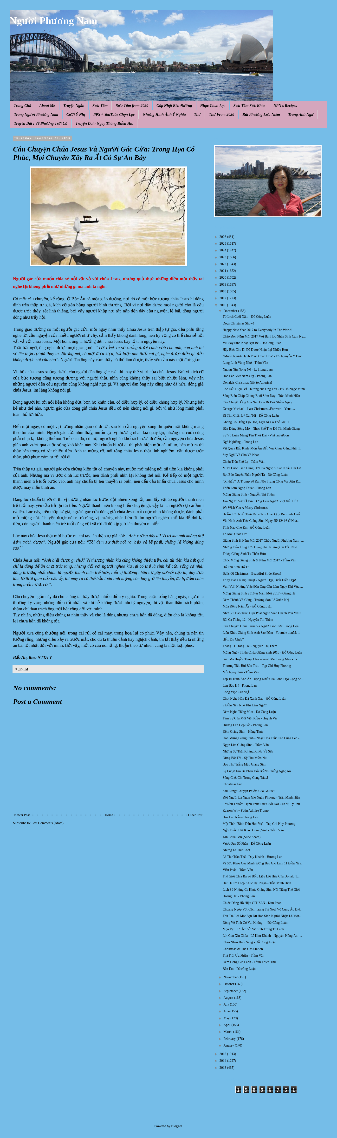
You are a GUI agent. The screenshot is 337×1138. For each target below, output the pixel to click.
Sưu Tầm (100, 105)
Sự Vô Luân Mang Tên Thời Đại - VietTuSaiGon (256, 435)
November (231, 977)
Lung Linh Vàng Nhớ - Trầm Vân (245, 363)
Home (109, 815)
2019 (223, 284)
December (230, 311)
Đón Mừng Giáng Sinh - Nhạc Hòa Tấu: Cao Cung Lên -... (262, 738)
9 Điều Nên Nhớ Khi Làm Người (245, 705)
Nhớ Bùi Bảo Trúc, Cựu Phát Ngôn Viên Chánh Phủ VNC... (263, 613)
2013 (223, 1067)
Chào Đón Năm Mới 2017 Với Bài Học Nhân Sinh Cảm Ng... (264, 336)
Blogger (176, 1126)
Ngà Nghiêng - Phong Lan (240, 442)
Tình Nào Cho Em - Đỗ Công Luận (246, 527)
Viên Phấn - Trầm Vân (238, 870)
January (229, 1045)
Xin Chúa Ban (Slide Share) (241, 837)
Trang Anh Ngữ (301, 114)
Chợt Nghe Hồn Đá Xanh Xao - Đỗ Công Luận (254, 698)
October (229, 984)
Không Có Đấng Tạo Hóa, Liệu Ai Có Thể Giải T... (257, 422)
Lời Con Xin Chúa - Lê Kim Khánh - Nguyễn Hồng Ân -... (262, 936)
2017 (223, 298)
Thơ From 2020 (221, 114)
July (226, 1004)
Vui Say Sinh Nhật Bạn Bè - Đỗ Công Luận (252, 343)
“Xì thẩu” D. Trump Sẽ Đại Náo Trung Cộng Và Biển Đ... (262, 481)
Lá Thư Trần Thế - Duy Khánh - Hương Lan (252, 857)
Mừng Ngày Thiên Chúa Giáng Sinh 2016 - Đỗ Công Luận (262, 652)
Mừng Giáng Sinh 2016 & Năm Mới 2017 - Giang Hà (259, 593)
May (226, 1018)
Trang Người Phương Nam (36, 114)
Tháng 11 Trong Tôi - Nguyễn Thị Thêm (250, 646)
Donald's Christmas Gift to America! (247, 382)
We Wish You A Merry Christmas (245, 508)
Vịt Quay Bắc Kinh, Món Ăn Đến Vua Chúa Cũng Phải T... (262, 448)
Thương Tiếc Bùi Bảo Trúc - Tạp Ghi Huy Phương (257, 666)
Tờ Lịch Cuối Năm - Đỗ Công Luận (247, 316)
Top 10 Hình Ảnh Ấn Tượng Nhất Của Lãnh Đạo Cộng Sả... (263, 679)
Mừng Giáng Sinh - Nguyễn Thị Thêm (249, 494)
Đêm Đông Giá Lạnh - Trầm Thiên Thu (249, 962)
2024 (223, 250)
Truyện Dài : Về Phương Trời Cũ (40, 123)
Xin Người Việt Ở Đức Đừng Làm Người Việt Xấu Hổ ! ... (262, 501)
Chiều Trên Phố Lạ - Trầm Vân (244, 461)
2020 (223, 277)
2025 (223, 243)
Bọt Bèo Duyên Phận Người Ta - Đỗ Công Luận (255, 474)
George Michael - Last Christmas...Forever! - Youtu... (259, 409)
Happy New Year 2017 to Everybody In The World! (257, 330)
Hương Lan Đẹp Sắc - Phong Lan (245, 725)
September (231, 991)
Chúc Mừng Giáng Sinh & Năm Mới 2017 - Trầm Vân (259, 560)
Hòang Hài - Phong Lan (239, 896)
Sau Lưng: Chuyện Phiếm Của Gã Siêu (249, 791)
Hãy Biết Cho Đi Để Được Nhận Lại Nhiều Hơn (255, 350)
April (227, 1025)
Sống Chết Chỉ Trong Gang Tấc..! (245, 777)
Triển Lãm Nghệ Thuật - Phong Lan (247, 488)
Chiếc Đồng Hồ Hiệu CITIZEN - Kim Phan (252, 903)
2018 (223, 291)
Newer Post (22, 815)
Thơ (197, 114)
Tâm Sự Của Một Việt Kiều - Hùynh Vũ (250, 718)
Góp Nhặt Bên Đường (174, 105)
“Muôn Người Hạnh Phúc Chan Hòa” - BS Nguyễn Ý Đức (262, 356)
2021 (223, 271)
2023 (223, 257)
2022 (223, 264)
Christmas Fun (232, 784)
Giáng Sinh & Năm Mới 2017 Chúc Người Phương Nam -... (263, 540)
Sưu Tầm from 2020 (132, 105)
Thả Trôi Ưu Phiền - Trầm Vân (243, 955)
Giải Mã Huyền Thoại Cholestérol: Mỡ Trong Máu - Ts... (261, 659)
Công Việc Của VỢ (236, 692)
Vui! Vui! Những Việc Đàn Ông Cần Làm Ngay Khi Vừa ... (263, 586)
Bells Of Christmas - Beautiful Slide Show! (252, 573)
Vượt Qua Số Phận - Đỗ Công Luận (247, 843)
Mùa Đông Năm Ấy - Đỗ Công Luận (247, 606)
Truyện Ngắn (73, 105)
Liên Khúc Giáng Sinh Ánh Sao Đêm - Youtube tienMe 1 (261, 633)
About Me (47, 105)
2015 (223, 1054)
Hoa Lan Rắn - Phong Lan (240, 817)
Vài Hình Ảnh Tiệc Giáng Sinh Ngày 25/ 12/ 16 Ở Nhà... (261, 521)
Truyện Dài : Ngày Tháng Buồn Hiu (104, 123)
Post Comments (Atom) (48, 823)
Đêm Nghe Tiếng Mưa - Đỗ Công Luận (249, 712)
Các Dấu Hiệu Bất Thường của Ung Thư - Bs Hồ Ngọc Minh (264, 389)
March (228, 1032)
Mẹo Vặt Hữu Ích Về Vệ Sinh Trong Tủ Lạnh (253, 929)
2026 (223, 237)
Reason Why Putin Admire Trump (246, 810)
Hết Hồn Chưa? (233, 639)
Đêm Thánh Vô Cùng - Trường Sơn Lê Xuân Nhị (256, 600)
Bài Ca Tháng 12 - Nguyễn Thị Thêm (248, 619)
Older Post (195, 815)
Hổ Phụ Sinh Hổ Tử (236, 567)
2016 (223, 305)
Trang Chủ (22, 105)
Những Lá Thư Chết (236, 850)
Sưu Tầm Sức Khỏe (249, 105)
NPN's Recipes (285, 105)
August (228, 998)
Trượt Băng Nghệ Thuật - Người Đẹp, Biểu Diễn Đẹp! (259, 580)
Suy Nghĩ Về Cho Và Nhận (241, 455)
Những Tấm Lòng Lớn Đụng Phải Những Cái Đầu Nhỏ (260, 547)
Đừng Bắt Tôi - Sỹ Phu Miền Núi (245, 758)
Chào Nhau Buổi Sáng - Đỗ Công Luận (249, 942)
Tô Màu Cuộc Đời (235, 534)
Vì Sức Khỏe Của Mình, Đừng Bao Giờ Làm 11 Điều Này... (263, 863)
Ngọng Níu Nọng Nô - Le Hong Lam (248, 369)
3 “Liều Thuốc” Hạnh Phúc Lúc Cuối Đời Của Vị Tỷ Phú (261, 804)
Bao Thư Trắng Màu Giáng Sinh (244, 764)
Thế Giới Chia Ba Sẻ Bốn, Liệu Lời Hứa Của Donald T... (261, 876)
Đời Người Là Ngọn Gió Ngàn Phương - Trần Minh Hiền (261, 797)
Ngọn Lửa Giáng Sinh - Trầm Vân (246, 745)
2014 (223, 1060)
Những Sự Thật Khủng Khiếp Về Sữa (248, 751)
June (226, 1011)
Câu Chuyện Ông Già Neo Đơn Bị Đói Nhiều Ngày (257, 402)
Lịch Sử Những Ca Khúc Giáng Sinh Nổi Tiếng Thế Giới (261, 889)
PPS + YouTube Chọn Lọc (114, 114)
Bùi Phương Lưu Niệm (261, 114)
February (229, 1039)
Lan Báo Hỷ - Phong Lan (240, 685)
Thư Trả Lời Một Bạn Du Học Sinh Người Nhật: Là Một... (262, 916)
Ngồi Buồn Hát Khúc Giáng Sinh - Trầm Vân (253, 830)
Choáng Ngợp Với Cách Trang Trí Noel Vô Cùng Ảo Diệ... (262, 909)
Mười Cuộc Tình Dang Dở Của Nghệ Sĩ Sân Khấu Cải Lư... (263, 468)
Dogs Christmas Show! (238, 323)
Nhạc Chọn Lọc (212, 105)
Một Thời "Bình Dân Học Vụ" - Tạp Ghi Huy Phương (259, 824)
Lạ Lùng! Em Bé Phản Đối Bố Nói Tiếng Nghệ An (257, 771)
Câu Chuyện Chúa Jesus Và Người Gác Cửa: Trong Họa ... (262, 626)
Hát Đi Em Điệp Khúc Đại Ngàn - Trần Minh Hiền (257, 883)
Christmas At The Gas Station (243, 949)
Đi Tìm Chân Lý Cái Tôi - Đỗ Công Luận (251, 415)
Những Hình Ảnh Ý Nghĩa (164, 114)
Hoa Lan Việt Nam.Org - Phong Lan (247, 376)
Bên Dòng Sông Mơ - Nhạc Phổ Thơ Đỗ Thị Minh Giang (261, 428)
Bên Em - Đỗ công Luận (239, 969)
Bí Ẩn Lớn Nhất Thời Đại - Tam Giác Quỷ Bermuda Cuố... (262, 514)
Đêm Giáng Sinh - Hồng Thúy (243, 731)
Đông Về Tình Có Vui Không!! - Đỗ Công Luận (255, 922)
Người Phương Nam (53, 20)
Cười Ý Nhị (75, 114)
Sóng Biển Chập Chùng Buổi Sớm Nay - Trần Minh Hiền (261, 396)
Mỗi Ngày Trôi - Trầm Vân (241, 672)
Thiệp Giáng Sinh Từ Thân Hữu (244, 554)
